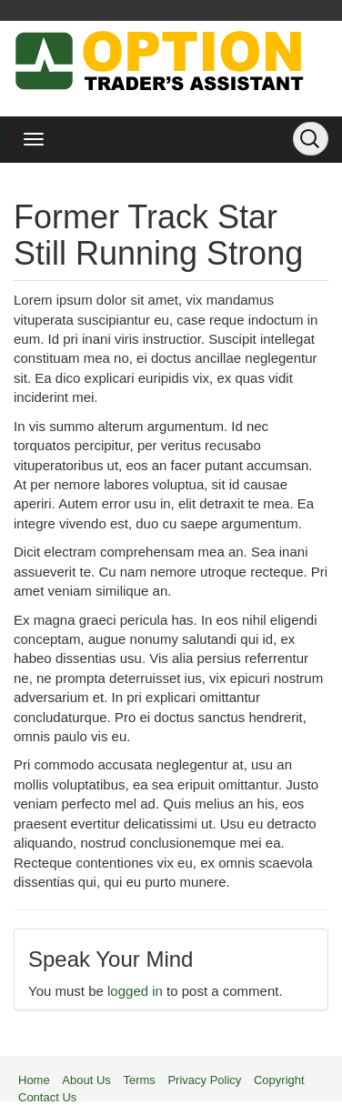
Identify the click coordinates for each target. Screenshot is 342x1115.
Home (34, 1080)
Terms (139, 1080)
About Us (86, 1080)
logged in (135, 991)
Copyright (279, 1080)
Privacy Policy (204, 1080)
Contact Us (47, 1097)
